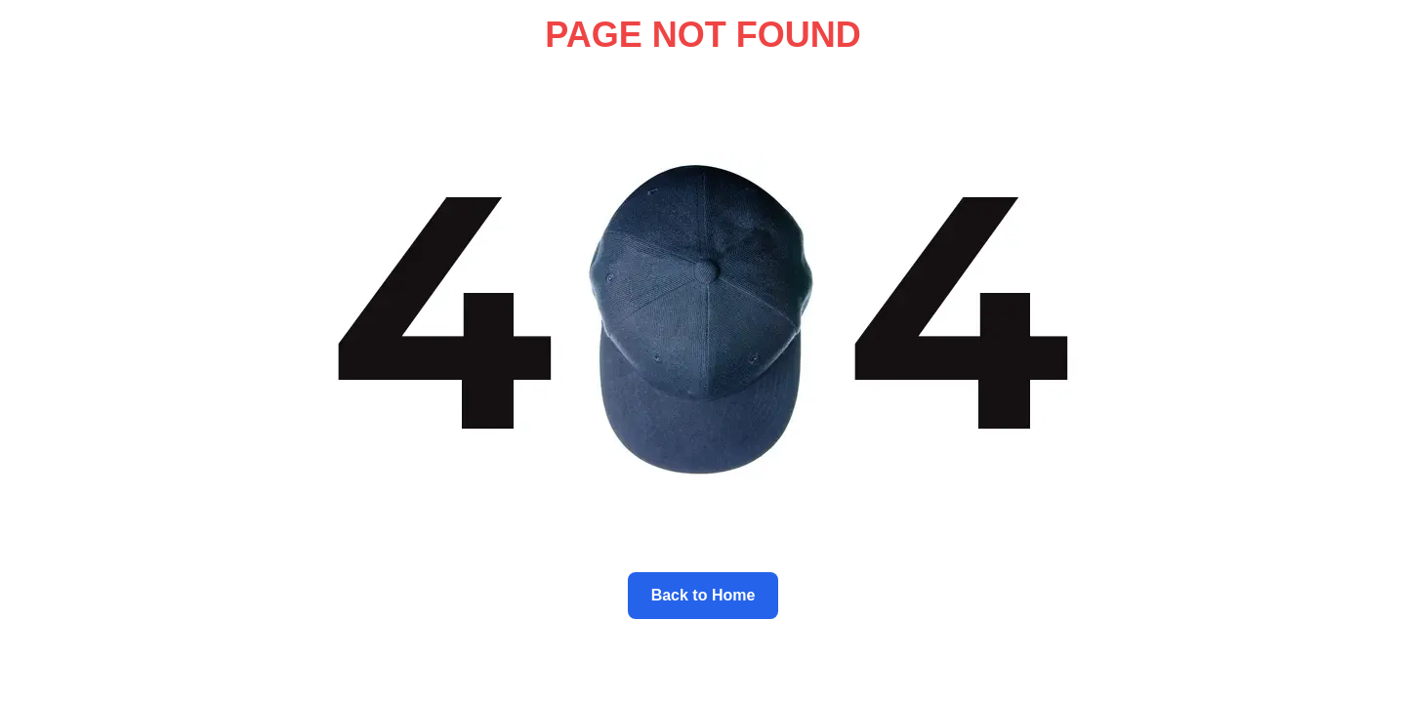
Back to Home (703, 595)
